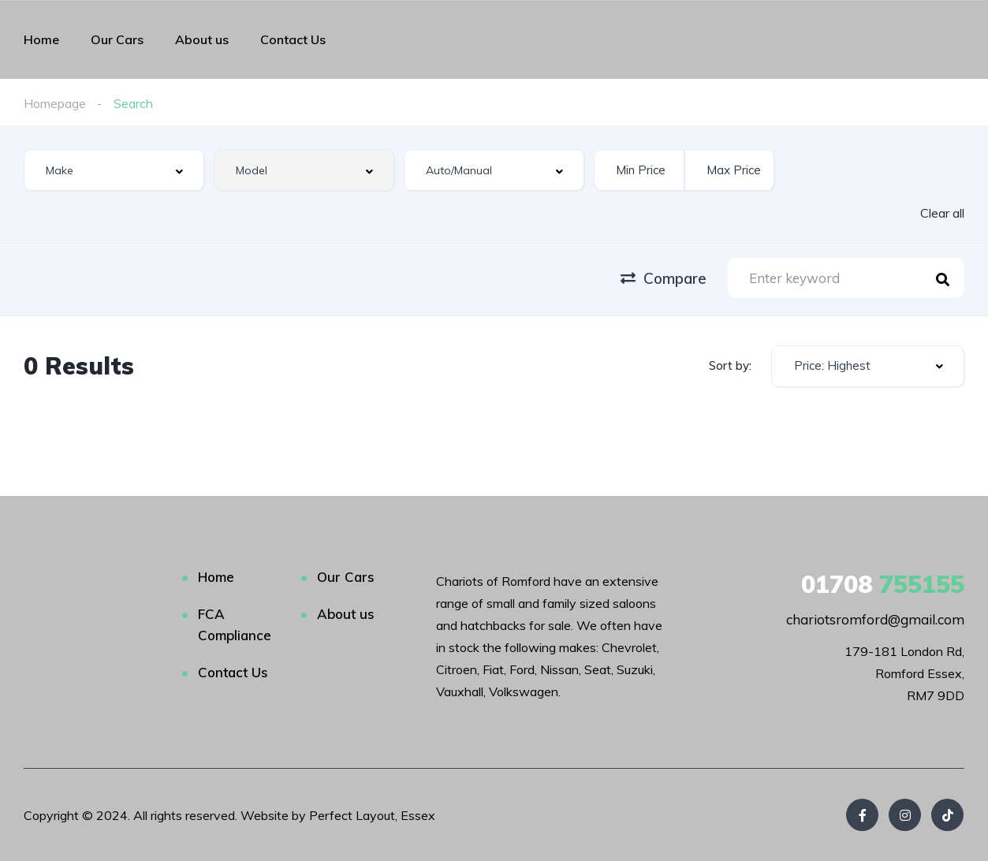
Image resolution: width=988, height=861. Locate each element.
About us (202, 39)
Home (41, 39)
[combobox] (114, 170)
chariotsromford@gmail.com (875, 619)
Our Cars (117, 39)
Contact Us (293, 39)
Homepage (55, 103)
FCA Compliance (234, 624)
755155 (882, 584)
